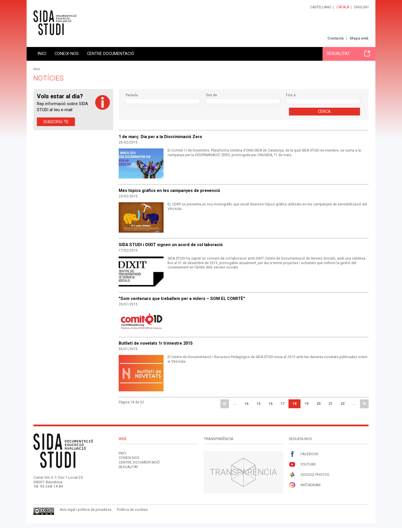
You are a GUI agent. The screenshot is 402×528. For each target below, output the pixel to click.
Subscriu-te (56, 121)
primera (224, 404)
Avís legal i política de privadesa (85, 510)
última (364, 404)
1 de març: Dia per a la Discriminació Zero (160, 136)
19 (307, 404)
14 (246, 404)
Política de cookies (132, 510)
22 (343, 404)
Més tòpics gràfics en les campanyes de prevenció (169, 190)
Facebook (303, 454)
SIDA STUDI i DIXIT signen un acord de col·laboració (171, 244)
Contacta (335, 38)
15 (258, 404)
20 (319, 404)
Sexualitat (348, 53)
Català (343, 7)
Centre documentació (110, 53)
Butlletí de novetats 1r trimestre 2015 (155, 343)
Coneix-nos (67, 53)
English (361, 7)
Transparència (243, 472)
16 (270, 404)
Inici (41, 53)
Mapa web (359, 38)
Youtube (302, 465)
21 (331, 404)
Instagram (305, 485)
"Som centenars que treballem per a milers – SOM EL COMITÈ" (182, 298)
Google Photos (309, 475)
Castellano (320, 7)
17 (282, 404)
